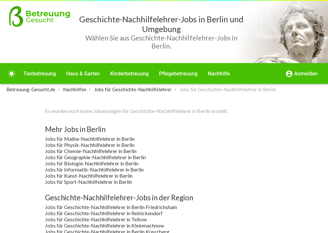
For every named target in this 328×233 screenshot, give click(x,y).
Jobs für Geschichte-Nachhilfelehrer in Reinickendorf (104, 213)
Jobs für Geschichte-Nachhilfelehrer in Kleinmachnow (104, 225)
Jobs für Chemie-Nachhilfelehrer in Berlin (91, 151)
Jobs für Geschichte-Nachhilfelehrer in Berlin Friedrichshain (111, 207)
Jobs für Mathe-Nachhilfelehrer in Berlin (90, 139)
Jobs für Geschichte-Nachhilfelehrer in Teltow (96, 219)
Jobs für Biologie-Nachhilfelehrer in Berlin (91, 163)
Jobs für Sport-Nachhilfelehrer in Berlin (88, 182)
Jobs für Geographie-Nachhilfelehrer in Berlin (95, 157)
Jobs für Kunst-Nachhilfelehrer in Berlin (89, 175)
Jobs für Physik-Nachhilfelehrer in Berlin (90, 145)
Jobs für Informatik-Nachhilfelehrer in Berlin (94, 169)
